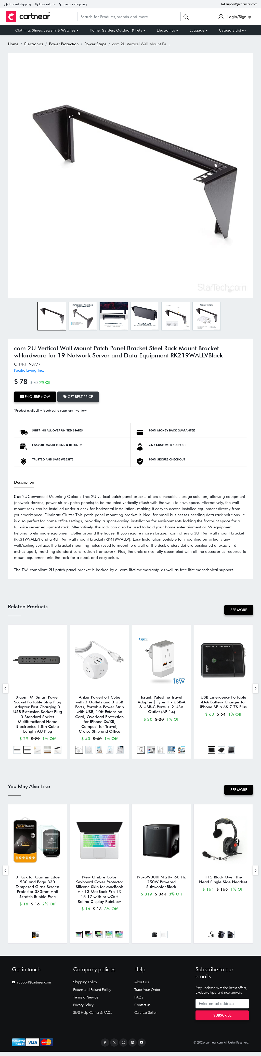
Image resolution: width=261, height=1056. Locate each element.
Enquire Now (35, 396)
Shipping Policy (85, 986)
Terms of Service (85, 1001)
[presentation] (5, 688)
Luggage (197, 30)
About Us (141, 986)
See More (238, 609)
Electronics (166, 30)
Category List (232, 30)
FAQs (138, 1001)
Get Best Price (79, 396)
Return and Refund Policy (92, 994)
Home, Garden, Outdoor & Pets (116, 30)
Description (24, 481)
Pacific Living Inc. (29, 370)
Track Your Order (147, 994)
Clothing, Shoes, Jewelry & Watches (45, 30)
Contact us (142, 1009)
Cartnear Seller (145, 1017)
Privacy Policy (83, 1009)
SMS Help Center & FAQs (92, 1017)
